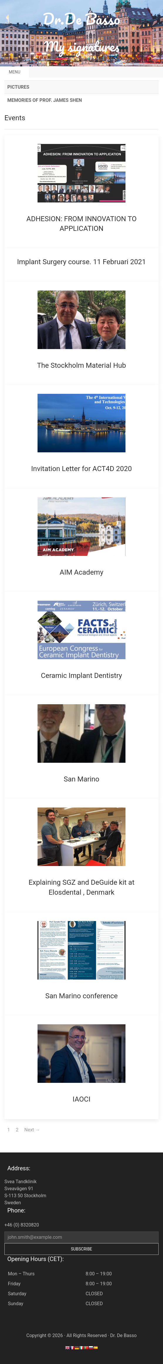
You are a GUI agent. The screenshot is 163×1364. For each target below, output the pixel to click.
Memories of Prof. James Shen (44, 100)
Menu (14, 72)
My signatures (81, 46)
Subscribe (81, 1249)
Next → (32, 1130)
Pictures (18, 87)
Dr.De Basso (81, 19)
